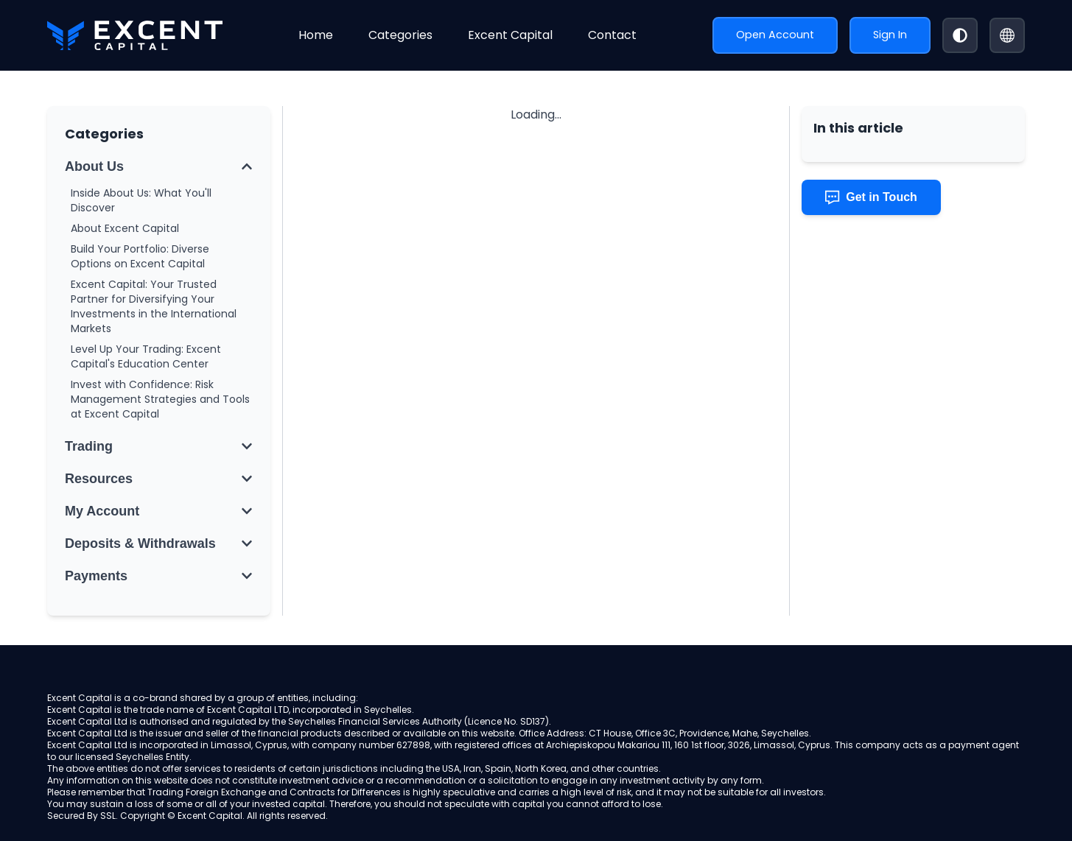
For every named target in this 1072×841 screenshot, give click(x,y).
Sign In (890, 34)
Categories (400, 35)
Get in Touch (871, 197)
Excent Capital (510, 35)
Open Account (775, 34)
